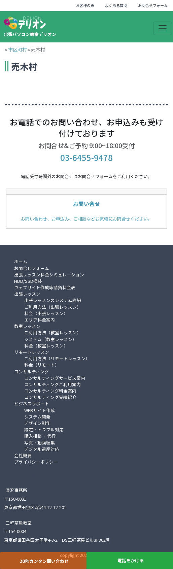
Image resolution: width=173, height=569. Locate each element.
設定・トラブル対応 (44, 429)
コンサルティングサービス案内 (54, 378)
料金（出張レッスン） (46, 313)
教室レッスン (27, 326)
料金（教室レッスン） (46, 345)
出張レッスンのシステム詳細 (52, 300)
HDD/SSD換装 (28, 281)
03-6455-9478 (86, 157)
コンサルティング (31, 371)
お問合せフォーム (153, 5)
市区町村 (17, 49)
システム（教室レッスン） (50, 339)
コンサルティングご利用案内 (52, 384)
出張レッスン (27, 294)
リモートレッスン (31, 352)
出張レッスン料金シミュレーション (49, 274)
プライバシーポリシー (36, 462)
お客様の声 (85, 5)
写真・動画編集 (39, 442)
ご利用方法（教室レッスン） (52, 332)
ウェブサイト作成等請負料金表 (44, 287)
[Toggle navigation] (162, 28)
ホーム (20, 261)
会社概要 (23, 455)
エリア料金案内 (39, 319)
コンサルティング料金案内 (50, 391)
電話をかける (130, 560)
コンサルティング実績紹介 (50, 397)
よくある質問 (116, 5)
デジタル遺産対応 (41, 449)
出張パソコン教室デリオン (30, 34)
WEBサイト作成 (39, 410)
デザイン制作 (37, 423)
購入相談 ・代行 (40, 436)
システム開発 (37, 416)
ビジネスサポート (31, 403)
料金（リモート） (41, 365)
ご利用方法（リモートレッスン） (57, 358)
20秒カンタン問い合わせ (44, 561)
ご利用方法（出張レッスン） (52, 307)
